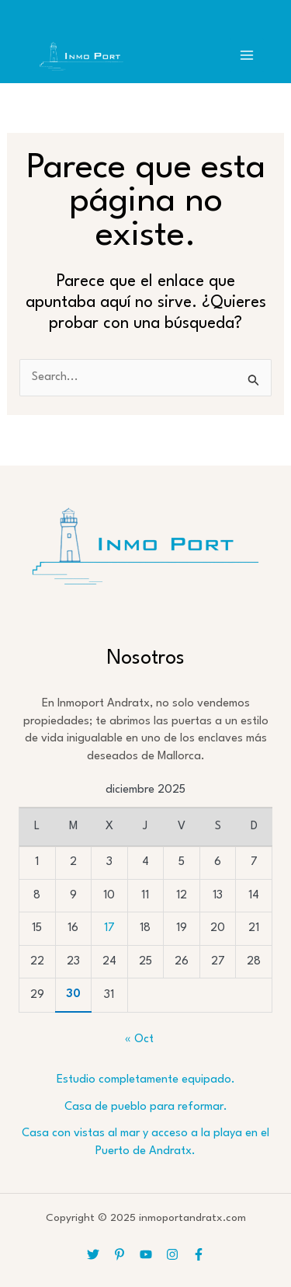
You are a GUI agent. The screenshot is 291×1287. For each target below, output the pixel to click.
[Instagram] (172, 1254)
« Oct (139, 1039)
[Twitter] (93, 1254)
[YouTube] (146, 1254)
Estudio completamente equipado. (146, 1080)
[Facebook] (198, 1254)
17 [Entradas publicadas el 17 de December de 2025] (109, 928)
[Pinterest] (119, 1254)
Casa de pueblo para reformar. (145, 1107)
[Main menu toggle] (247, 55)
